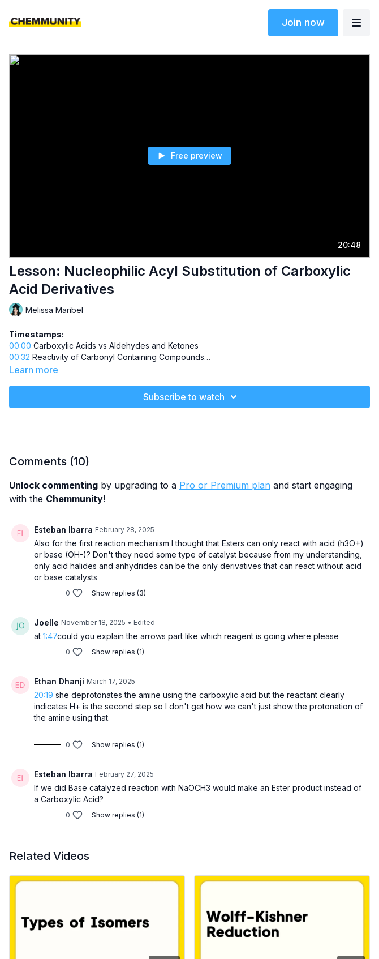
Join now (303, 22)
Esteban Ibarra (63, 529)
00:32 (19, 357)
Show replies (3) (119, 593)
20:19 (43, 695)
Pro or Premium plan (224, 485)
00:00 (20, 345)
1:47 (50, 636)
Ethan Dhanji (59, 681)
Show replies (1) (118, 652)
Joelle (46, 622)
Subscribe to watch (191, 397)
